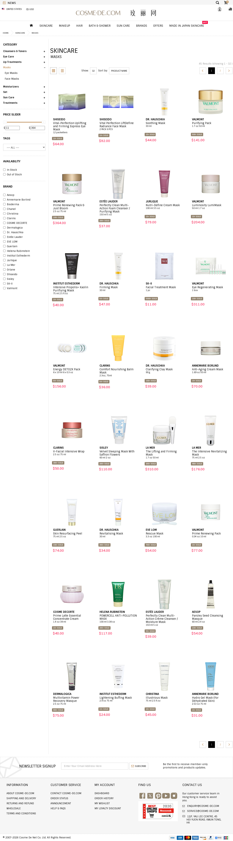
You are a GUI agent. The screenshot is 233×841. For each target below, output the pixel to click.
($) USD (30, 9)
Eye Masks (11, 73)
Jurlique (10, 260)
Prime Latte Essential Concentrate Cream (72, 618)
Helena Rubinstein (16, 251)
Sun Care (123, 26)
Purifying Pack (210, 124)
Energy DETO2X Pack (72, 371)
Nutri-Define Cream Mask (164, 207)
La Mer (9, 265)
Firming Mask (118, 289)
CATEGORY (10, 44)
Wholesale (14, 808)
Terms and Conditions (21, 813)
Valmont (10, 288)
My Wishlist (102, 803)
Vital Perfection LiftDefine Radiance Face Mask (118, 126)
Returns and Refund (20, 803)
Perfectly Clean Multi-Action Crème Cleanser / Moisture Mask (164, 620)
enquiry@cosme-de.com (202, 806)
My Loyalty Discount (108, 808)
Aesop (8, 195)
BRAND (7, 186)
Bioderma (11, 204)
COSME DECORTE (15, 223)
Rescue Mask (164, 535)
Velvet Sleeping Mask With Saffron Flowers (118, 454)
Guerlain (10, 246)
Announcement (61, 803)
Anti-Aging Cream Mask (210, 371)
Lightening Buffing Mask (118, 699)
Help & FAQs (58, 808)
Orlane (9, 269)
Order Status (59, 798)
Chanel (9, 209)
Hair (79, 26)
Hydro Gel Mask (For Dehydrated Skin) (210, 701)
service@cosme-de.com (202, 811)
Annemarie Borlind (16, 199)
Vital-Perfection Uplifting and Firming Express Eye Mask (72, 127)
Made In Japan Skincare (186, 26)
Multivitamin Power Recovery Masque (72, 701)
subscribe (138, 766)
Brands (141, 26)
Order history (104, 798)
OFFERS (158, 26)
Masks (35, 33)
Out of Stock (12, 174)
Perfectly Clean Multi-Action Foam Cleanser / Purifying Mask (118, 210)
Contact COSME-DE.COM (66, 793)
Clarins (9, 218)
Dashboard (102, 793)
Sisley (8, 279)
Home (6, 33)
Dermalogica (13, 227)
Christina (10, 213)
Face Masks (12, 78)
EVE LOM (10, 241)
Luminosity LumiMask (210, 207)
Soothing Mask (164, 124)
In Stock (10, 169)
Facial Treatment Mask (164, 289)
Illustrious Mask (164, 699)
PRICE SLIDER (12, 114)
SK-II (7, 283)
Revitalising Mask (118, 535)
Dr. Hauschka (13, 232)
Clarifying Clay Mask (164, 371)
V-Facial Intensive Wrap (72, 453)
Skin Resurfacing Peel (72, 535)
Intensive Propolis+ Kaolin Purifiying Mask (72, 290)
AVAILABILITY (11, 161)
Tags (6, 138)
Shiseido (10, 274)
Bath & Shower (100, 26)
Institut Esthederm (16, 255)
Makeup (64, 26)
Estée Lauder (13, 237)
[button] (24, 52)
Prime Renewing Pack (210, 535)
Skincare (46, 26)
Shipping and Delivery (21, 798)
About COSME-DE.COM (20, 793)
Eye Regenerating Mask (210, 289)
